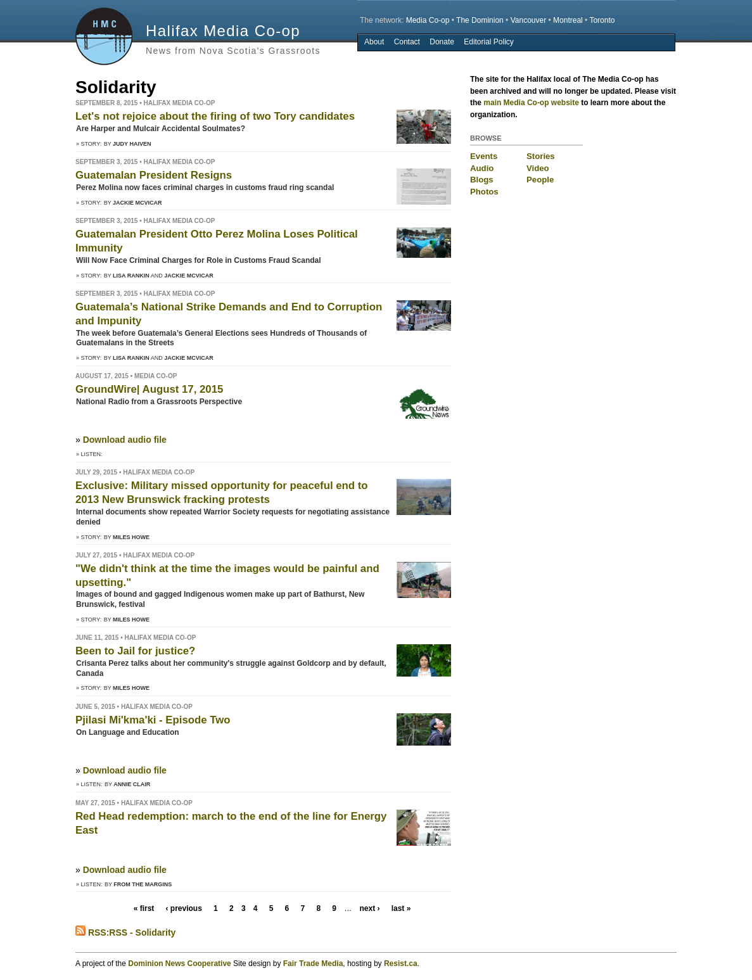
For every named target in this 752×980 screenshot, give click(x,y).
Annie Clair (131, 784)
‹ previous (184, 908)
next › (369, 908)
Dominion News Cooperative (179, 963)
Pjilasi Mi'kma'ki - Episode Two (153, 720)
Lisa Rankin (131, 275)
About (374, 41)
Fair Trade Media (313, 963)
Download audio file (125, 440)
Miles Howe (131, 537)
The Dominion (480, 20)
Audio (482, 168)
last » (401, 908)
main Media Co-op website (531, 102)
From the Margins (142, 884)
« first (144, 908)
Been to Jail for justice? (135, 651)
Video (537, 168)
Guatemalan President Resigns (153, 175)
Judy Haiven (132, 144)
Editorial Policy (489, 41)
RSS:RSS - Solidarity (125, 932)
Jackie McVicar (137, 203)
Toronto (602, 20)
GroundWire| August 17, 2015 (149, 389)
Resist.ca (400, 963)
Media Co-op (428, 20)
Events (483, 156)
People (540, 179)
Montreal (568, 20)
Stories (540, 156)
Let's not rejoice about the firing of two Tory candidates (215, 116)
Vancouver (528, 20)
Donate (442, 41)
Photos (484, 191)
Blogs (482, 179)
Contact (407, 41)
